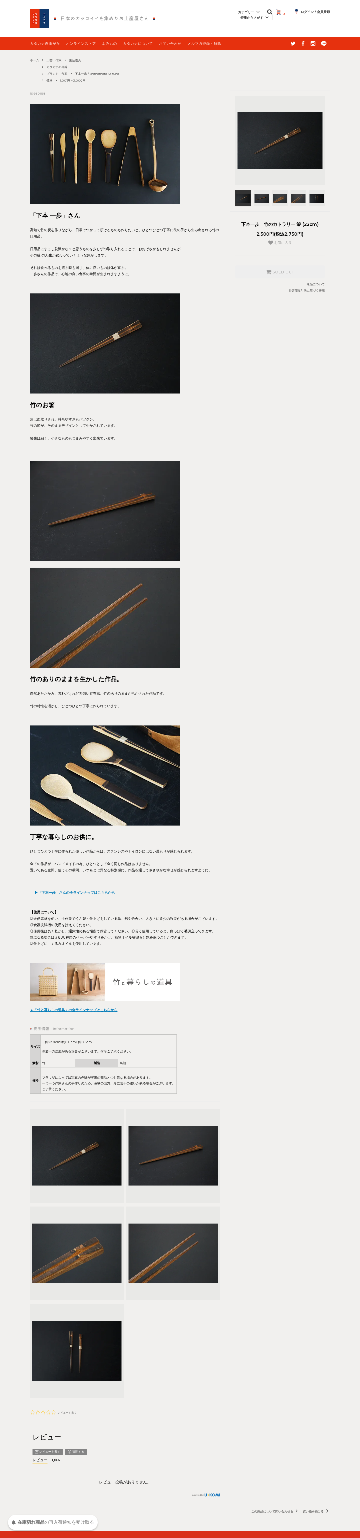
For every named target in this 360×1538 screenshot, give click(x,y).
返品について (316, 284)
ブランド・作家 (57, 74)
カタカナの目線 (57, 67)
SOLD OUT (280, 272)
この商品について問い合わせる (275, 1511)
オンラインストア (81, 43)
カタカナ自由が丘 (45, 43)
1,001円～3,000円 (73, 80)
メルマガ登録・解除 (204, 43)
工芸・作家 (54, 60)
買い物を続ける (316, 1511)
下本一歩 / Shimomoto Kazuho (97, 74)
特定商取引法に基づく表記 (307, 290)
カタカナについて (138, 43)
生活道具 (75, 60)
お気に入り (280, 242)
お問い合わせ (170, 43)
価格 (49, 80)
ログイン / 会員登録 (312, 12)
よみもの (109, 43)
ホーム (34, 60)
